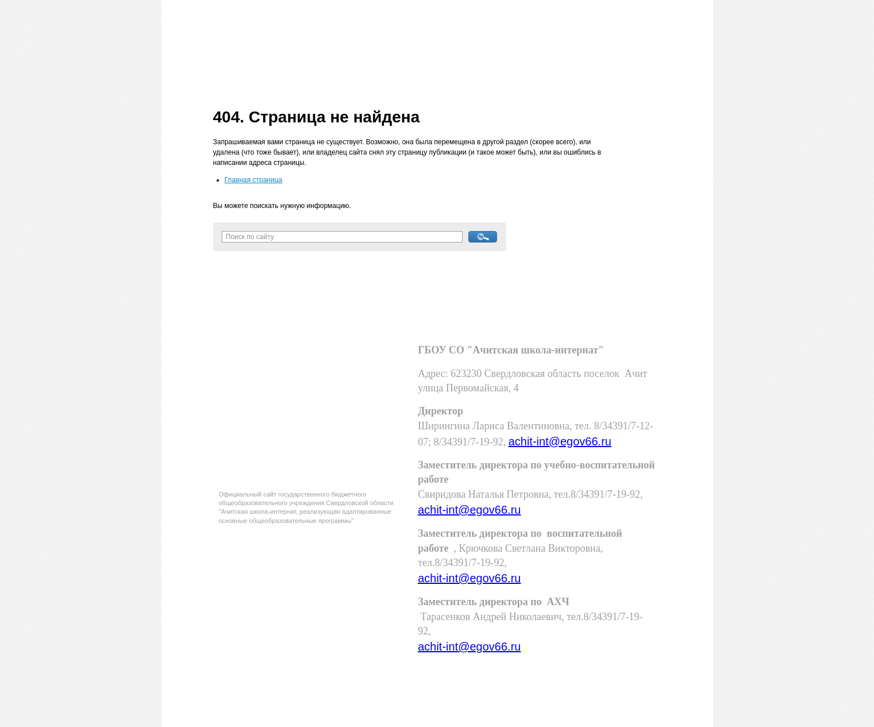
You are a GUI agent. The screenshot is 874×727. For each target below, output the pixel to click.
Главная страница (254, 180)
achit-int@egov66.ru (560, 441)
